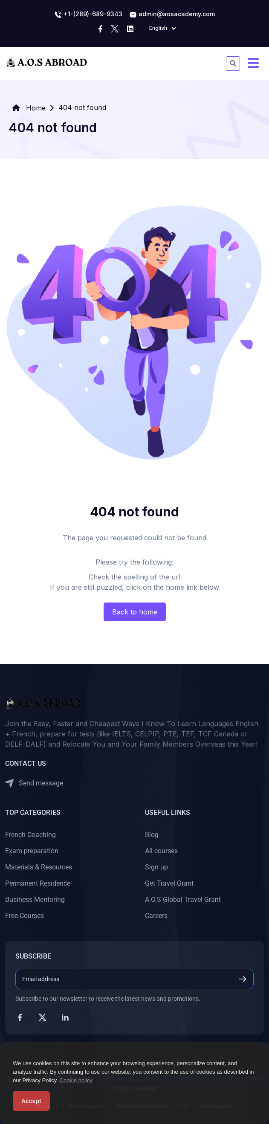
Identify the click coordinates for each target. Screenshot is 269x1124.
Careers (156, 916)
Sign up (156, 867)
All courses (161, 851)
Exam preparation (31, 851)
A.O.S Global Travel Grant (183, 899)
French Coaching (30, 835)
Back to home (134, 612)
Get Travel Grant (169, 883)
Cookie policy (76, 1080)
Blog (152, 835)
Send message (34, 783)
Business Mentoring (35, 899)
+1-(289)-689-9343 (88, 14)
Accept (31, 1101)
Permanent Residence (37, 883)
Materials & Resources (38, 867)
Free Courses (24, 916)
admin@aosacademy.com (172, 14)
